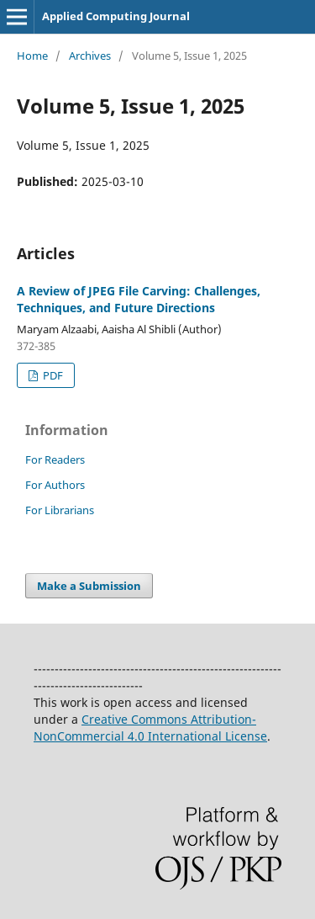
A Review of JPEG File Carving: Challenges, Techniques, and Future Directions (138, 299)
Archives (90, 55)
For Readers (55, 459)
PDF (51, 375)
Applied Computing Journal (116, 16)
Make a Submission (89, 585)
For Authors (55, 484)
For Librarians (59, 510)
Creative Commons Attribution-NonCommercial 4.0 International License (150, 727)
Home (32, 55)
